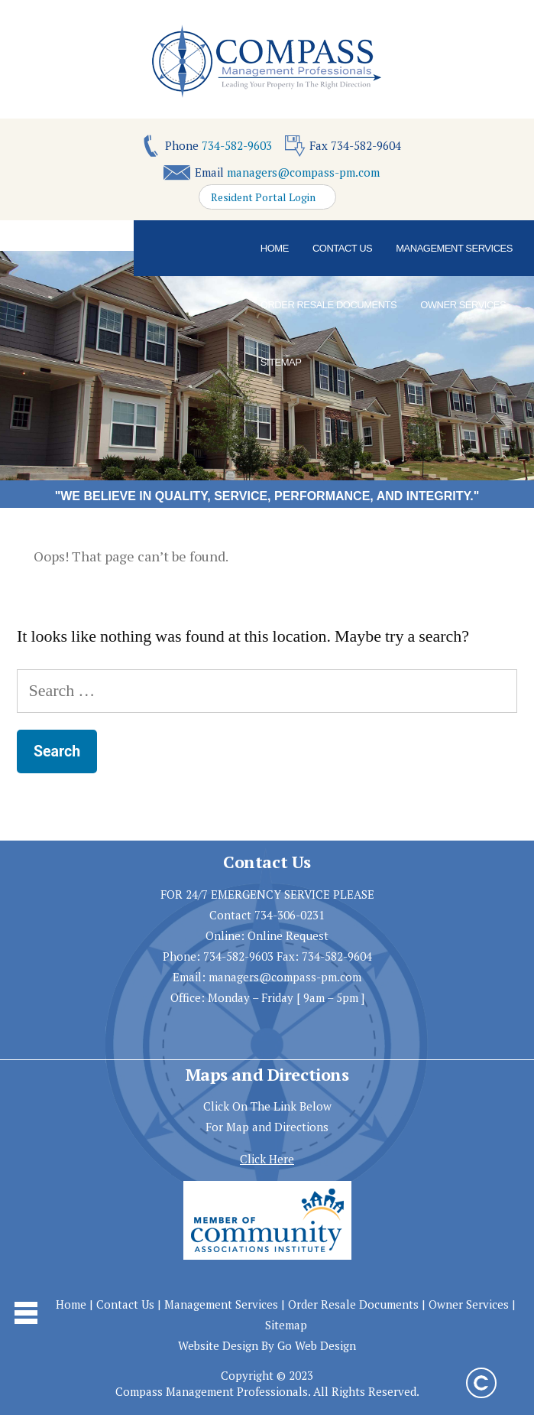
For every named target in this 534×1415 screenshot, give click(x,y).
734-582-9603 (237, 145)
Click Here (267, 1158)
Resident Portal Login (263, 197)
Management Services (454, 248)
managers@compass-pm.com (303, 172)
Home (275, 248)
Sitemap (281, 362)
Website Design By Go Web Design (267, 1345)
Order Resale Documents (328, 305)
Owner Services (463, 305)
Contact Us (342, 248)
